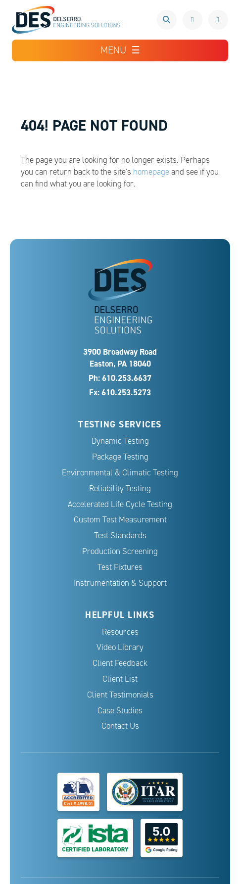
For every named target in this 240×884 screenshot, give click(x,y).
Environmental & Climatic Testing (120, 472)
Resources (120, 632)
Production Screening (120, 551)
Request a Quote (218, 20)
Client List (120, 679)
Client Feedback (120, 663)
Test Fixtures (120, 567)
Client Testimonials (120, 695)
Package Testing (120, 457)
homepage (151, 172)
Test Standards (120, 535)
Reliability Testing (120, 488)
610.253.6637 (192, 20)
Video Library (120, 647)
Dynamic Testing (120, 441)
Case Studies (120, 710)
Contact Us (120, 726)
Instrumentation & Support (120, 583)
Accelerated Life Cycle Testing (120, 504)
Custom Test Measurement (120, 519)
